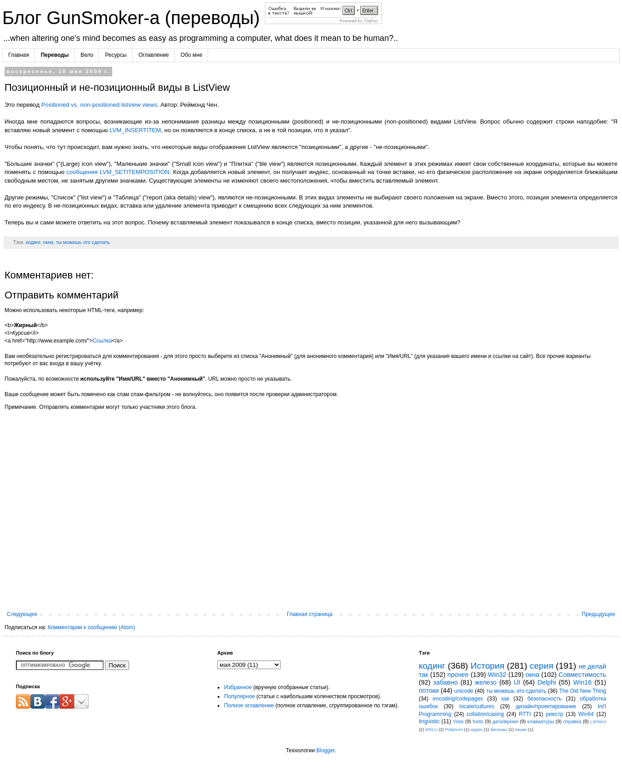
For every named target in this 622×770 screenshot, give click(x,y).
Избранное (238, 687)
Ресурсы (115, 55)
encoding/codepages (458, 698)
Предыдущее (598, 614)
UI (517, 682)
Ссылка (102, 341)
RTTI (525, 714)
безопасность (544, 698)
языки (521, 729)
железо (486, 682)
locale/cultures (476, 706)
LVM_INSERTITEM (135, 130)
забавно (445, 682)
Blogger (325, 750)
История (487, 666)
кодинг (33, 242)
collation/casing (485, 714)
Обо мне (192, 55)
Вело (86, 55)
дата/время (505, 721)
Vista (458, 721)
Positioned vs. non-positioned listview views (99, 104)
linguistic (429, 721)
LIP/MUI (598, 721)
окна (48, 242)
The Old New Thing (582, 691)
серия (541, 666)
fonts (478, 721)
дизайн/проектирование (546, 706)
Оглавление (154, 55)
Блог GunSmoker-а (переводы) (133, 18)
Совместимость (582, 674)
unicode (463, 691)
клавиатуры (540, 721)
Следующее (22, 614)
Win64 (586, 714)
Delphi (546, 682)
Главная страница (310, 614)
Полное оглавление (249, 705)
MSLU (431, 729)
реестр (554, 714)
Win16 (582, 682)
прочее (458, 674)
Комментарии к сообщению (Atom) (91, 627)
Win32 (497, 674)
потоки (429, 690)
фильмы (498, 729)
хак (505, 698)
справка (572, 721)
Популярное (239, 696)
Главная (18, 55)
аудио (477, 729)
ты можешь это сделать (83, 242)
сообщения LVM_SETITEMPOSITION (117, 172)
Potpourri (454, 729)
